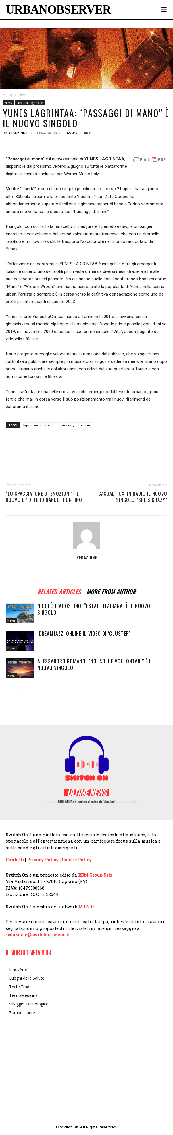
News (22, 94)
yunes (86, 425)
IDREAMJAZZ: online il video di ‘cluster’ (83, 633)
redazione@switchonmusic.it (38, 934)
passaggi (67, 425)
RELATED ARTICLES (59, 591)
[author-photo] (86, 549)
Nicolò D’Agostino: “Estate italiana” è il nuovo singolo (93, 609)
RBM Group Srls (95, 875)
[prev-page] (9, 689)
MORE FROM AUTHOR (111, 591)
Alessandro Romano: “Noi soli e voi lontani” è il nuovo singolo (95, 664)
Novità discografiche (30, 103)
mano (48, 425)
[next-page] (18, 689)
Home (8, 94)
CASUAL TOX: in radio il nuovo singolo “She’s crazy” (132, 496)
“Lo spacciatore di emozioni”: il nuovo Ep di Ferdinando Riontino (44, 496)
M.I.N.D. (86, 906)
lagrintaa (30, 425)
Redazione (17, 133)
